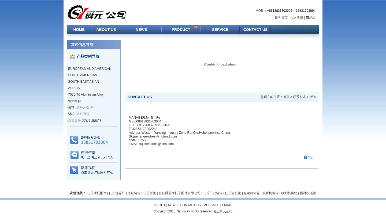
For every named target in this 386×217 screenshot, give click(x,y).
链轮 (71, 114)
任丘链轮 (134, 193)
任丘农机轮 (233, 193)
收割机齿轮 (289, 193)
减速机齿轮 (252, 193)
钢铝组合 (74, 101)
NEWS (141, 29)
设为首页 (281, 18)
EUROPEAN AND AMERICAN (89, 69)
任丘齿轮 (149, 193)
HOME (79, 29)
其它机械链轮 (91, 120)
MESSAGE (211, 205)
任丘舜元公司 (222, 211)
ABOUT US (106, 29)
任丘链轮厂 (117, 193)
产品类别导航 (88, 56)
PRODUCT (181, 29)
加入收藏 (296, 18)
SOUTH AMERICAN (82, 75)
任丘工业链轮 (212, 193)
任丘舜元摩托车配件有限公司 (180, 193)
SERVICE (220, 29)
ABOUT (159, 205)
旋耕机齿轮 (270, 193)
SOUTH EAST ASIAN (83, 82)
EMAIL (311, 18)
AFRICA (74, 88)
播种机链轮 (308, 193)
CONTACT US (255, 29)
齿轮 (71, 107)
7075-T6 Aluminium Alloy (85, 94)
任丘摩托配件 (96, 193)
